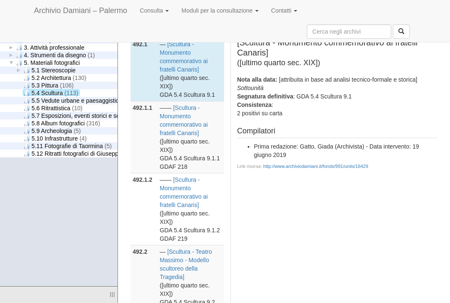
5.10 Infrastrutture (55, 138)
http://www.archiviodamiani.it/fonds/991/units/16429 (315, 166)
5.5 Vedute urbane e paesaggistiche (79, 100)
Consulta (154, 10)
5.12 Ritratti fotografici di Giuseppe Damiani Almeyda (102, 153)
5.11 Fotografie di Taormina (68, 146)
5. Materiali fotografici (48, 62)
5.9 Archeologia (52, 131)
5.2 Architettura (55, 77)
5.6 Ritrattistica (53, 108)
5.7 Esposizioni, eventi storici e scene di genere (95, 115)
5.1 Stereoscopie (50, 70)
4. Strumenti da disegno (55, 55)
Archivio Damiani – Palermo (80, 10)
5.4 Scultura (51, 93)
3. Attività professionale (50, 47)
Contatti (284, 10)
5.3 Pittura (48, 85)
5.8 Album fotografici (62, 123)
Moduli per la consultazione (220, 10)
